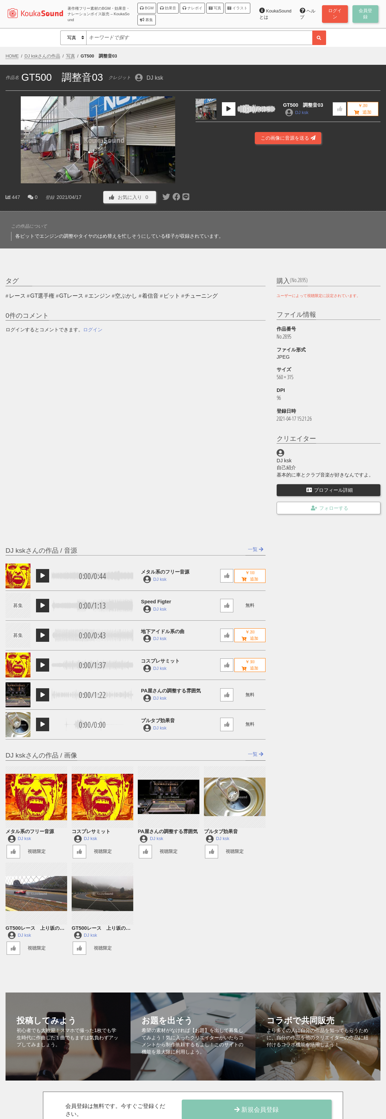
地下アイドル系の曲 (163, 631)
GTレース (71, 296)
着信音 (150, 296)
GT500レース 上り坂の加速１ (101, 928)
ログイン (92, 329)
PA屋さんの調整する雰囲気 (171, 690)
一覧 (255, 549)
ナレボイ (192, 8)
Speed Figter (156, 601)
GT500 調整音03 (303, 105)
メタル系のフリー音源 (165, 572)
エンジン (99, 296)
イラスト (237, 8)
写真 (215, 8)
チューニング (201, 296)
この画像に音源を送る (288, 138)
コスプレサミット (160, 661)
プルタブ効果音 (158, 720)
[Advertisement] (288, 182)
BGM (147, 8)
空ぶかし (126, 296)
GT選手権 (42, 296)
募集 (146, 20)
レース (17, 296)
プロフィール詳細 (329, 490)
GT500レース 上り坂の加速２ (35, 928)
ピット (171, 296)
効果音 (168, 8)
